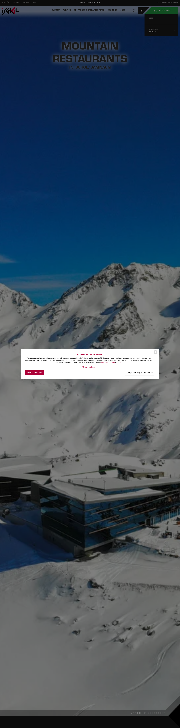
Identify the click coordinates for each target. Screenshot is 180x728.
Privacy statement (108, 362)
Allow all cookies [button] (34, 372)
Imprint (118, 362)
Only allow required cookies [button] (140, 372)
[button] (88, 367)
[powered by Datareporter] (155, 354)
